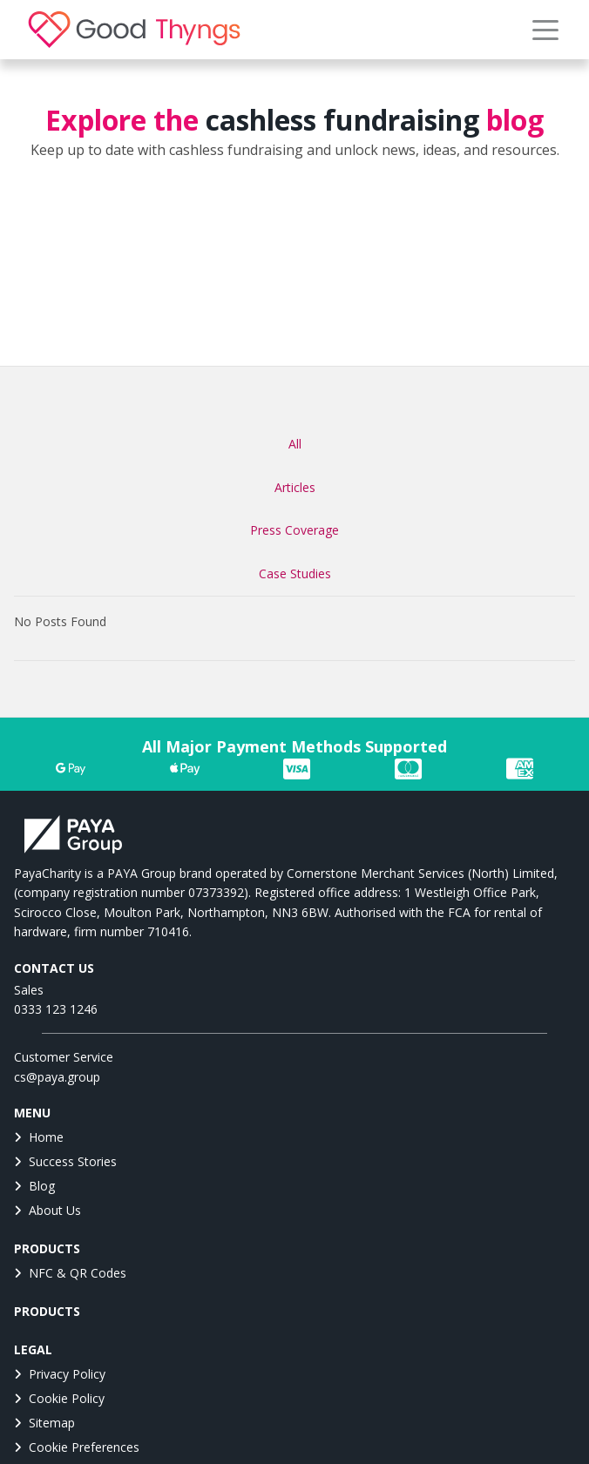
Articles (294, 487)
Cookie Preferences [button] (76, 1447)
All (294, 443)
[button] (545, 29)
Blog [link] (34, 1185)
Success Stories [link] (65, 1161)
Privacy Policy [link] (59, 1374)
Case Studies (295, 573)
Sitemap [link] (44, 1422)
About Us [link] (47, 1210)
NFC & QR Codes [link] (70, 1273)
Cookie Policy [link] (59, 1398)
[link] (134, 29)
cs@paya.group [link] (57, 1077)
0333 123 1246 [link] (56, 1009)
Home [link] (39, 1137)
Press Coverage (294, 530)
